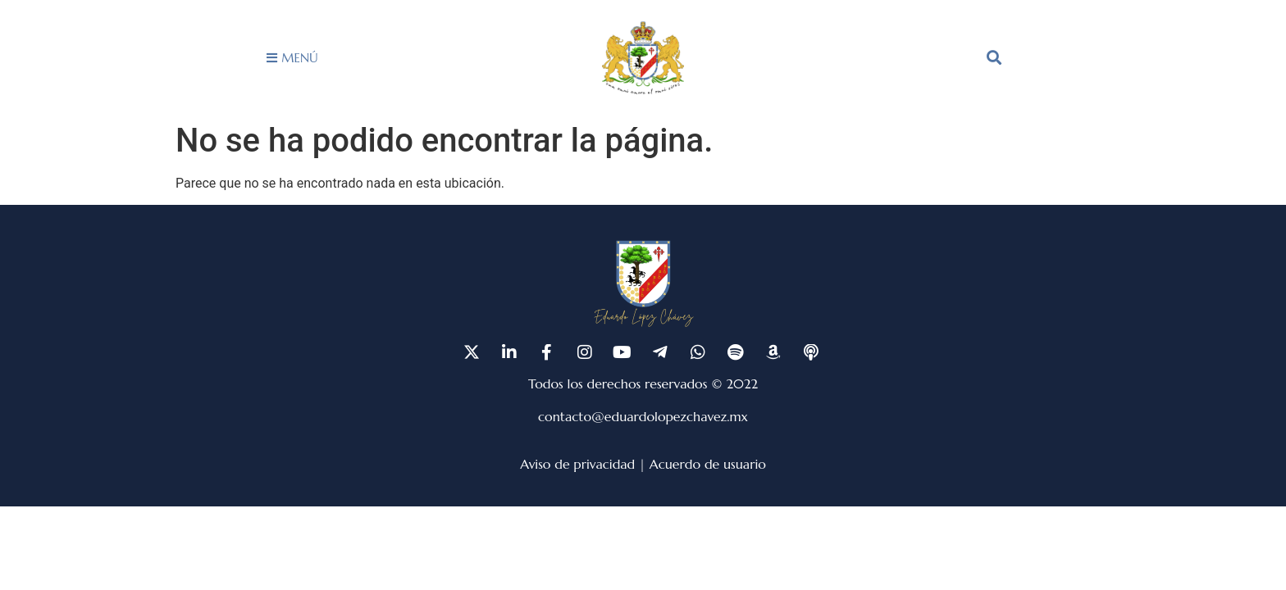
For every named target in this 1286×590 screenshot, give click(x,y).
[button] (994, 57)
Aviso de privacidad (577, 464)
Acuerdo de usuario (708, 464)
